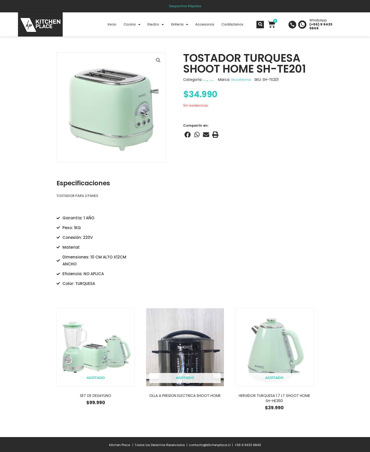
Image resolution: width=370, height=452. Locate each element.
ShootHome (260, 79)
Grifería (179, 24)
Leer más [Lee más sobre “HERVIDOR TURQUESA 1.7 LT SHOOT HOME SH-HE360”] (274, 415)
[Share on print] (215, 134)
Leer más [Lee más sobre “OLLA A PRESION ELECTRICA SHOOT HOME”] (185, 407)
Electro (155, 24)
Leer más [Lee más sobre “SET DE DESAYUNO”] (95, 409)
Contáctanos (232, 24)
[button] (158, 60)
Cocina (132, 24)
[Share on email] (206, 134)
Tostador (225, 79)
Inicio (112, 24)
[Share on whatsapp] (196, 134)
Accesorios (204, 24)
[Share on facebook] (187, 134)
